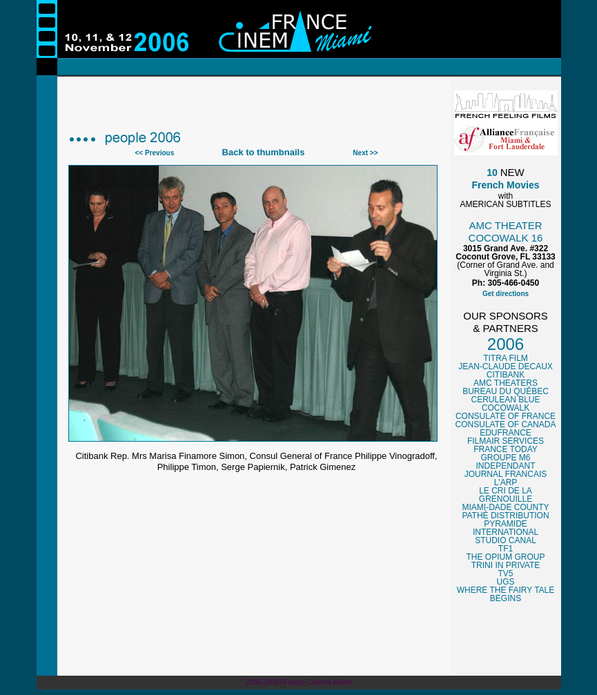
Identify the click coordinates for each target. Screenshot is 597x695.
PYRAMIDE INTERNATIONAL (505, 528)
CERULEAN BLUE (505, 399)
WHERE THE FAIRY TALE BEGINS (506, 594)
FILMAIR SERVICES (505, 441)
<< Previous (155, 153)
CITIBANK (506, 375)
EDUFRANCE (505, 433)
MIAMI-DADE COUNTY (505, 507)
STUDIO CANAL (505, 540)
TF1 (505, 549)
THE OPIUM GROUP (505, 557)
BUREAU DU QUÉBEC (505, 391)
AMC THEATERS (505, 383)
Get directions (505, 293)
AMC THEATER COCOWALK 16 (506, 231)
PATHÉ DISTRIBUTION (505, 515)
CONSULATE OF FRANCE (506, 416)
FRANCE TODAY (505, 449)
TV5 (505, 573)
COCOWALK (506, 408)
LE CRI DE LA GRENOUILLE (505, 495)
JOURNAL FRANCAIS (505, 474)
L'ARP (506, 482)
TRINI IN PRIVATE (505, 565)
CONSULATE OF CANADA (506, 424)
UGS (505, 582)
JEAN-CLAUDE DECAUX (505, 366)
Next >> (365, 153)
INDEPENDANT (505, 466)
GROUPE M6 (505, 457)
